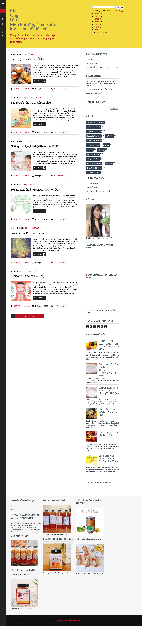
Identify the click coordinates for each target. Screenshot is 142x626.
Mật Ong (34, 54)
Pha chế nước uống (94, 163)
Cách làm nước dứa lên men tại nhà (107, 412)
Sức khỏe (109, 163)
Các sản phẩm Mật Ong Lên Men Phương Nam (102, 67)
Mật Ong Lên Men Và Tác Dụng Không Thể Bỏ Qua (108, 391)
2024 (97, 24)
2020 (97, 13)
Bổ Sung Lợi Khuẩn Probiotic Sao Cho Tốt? (34, 189)
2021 (97, 16)
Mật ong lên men (30, 141)
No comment (59, 89)
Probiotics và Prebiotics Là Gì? (28, 233)
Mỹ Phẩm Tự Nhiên (92, 183)
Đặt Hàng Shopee (92, 63)
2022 (97, 19)
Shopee (13, 506)
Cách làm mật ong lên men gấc (108, 434)
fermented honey (93, 145)
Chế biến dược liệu (94, 127)
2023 (97, 21)
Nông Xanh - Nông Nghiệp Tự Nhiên (98, 191)
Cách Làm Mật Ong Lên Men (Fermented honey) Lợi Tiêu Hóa (108, 370)
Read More (39, 80)
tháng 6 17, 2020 (41, 306)
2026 (97, 30)
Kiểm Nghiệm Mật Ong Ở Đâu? (28, 59)
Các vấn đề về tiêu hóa (33, 98)
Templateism (62, 620)
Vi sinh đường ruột (31, 184)
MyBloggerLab (74, 620)
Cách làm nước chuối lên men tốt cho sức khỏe (108, 459)
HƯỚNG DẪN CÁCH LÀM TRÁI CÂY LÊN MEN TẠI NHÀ (108, 345)
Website (14, 509)
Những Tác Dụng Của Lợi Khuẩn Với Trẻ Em (35, 146)
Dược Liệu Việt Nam (94, 136)
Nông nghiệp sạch (93, 159)
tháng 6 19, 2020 (41, 89)
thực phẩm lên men (94, 168)
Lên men (90, 150)
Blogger (121, 11)
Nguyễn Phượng (21, 89)
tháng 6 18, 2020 (41, 176)
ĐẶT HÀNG (110, 136)
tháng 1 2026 (102, 32)
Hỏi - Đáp (27, 54)
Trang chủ (89, 59)
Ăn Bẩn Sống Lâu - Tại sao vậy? (28, 276)
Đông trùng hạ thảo (94, 140)
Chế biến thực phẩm (94, 131)
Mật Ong (101, 150)
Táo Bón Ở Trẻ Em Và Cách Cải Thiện (31, 102)
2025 (97, 27)
